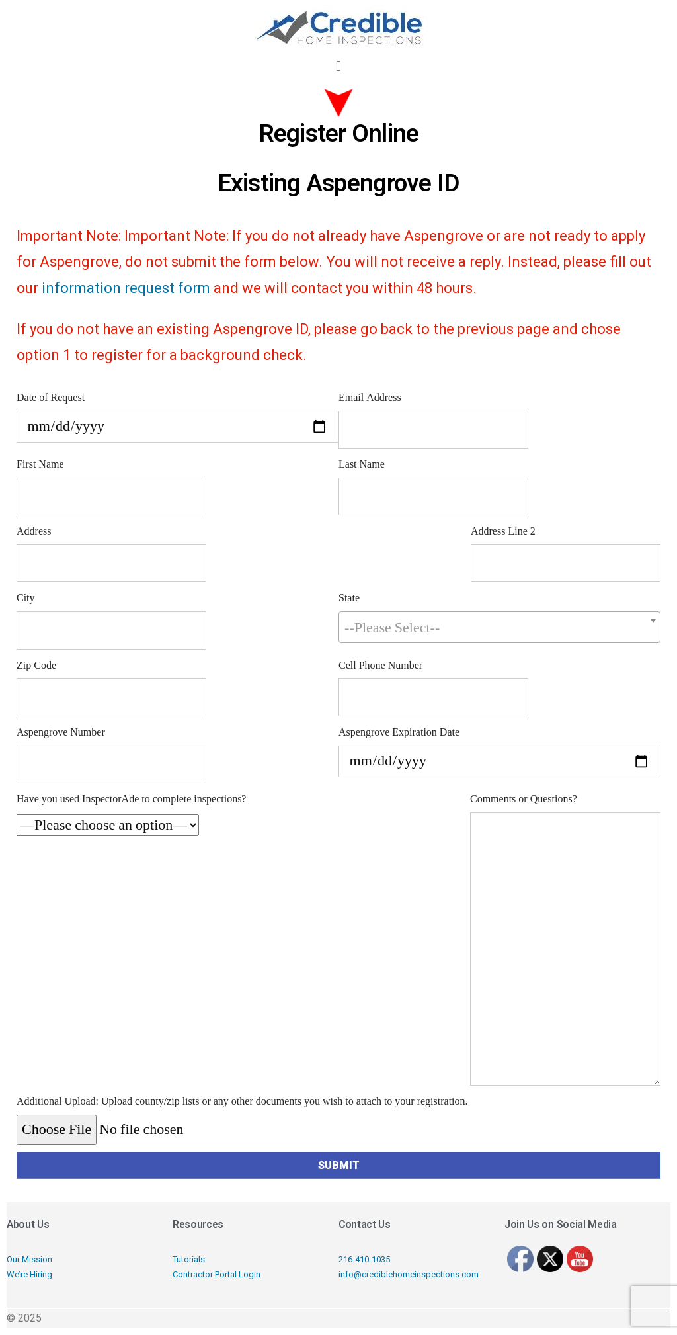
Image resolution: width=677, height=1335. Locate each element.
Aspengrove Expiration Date (398, 732)
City (26, 598)
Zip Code (36, 665)
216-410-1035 (364, 1259)
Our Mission (29, 1259)
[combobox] (499, 627)
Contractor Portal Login (216, 1274)
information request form (126, 288)
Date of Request (51, 397)
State (349, 598)
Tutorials (189, 1259)
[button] (338, 66)
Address (34, 531)
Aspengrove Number (61, 732)
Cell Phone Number (380, 665)
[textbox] (499, 628)
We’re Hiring (29, 1274)
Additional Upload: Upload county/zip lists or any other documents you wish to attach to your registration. (242, 1101)
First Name (40, 464)
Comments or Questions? (523, 799)
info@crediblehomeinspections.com (408, 1274)
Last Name (361, 464)
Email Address (369, 397)
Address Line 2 (503, 531)
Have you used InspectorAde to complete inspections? (131, 799)
